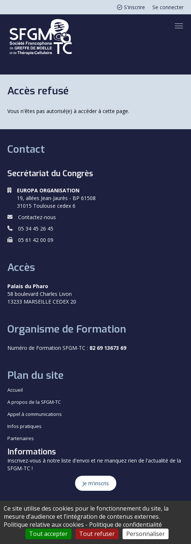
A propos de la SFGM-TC (34, 402)
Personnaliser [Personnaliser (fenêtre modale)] (145, 534)
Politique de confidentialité (125, 525)
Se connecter (168, 7)
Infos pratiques (24, 426)
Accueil (15, 390)
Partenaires (20, 438)
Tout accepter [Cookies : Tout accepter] (48, 534)
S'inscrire (131, 7)
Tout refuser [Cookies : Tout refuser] (97, 534)
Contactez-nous (37, 217)
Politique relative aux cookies (44, 525)
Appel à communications (34, 414)
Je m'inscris (95, 483)
